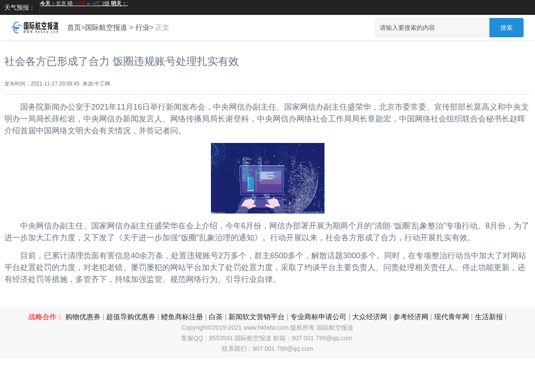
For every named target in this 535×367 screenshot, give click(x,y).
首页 (74, 27)
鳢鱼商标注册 (182, 317)
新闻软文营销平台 (256, 317)
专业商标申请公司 (318, 317)
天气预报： (19, 7)
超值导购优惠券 (130, 317)
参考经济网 (410, 317)
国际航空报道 (106, 27)
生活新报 (489, 317)
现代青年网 (451, 317)
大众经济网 (369, 317)
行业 (143, 27)
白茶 (216, 317)
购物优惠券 (82, 317)
